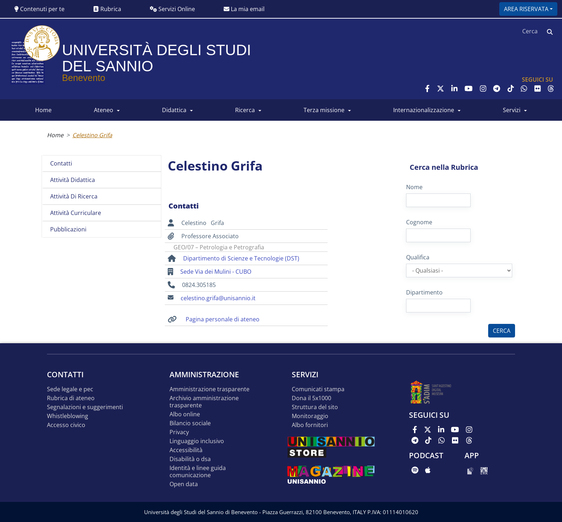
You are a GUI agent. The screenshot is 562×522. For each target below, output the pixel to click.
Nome (414, 187)
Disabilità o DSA (190, 459)
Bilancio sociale (190, 423)
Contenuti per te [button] (39, 9)
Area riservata (526, 9)
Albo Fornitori (310, 425)
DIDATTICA (174, 110)
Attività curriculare (75, 213)
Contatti (61, 163)
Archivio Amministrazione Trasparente (204, 401)
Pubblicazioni (68, 229)
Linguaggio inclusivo (197, 441)
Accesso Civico (66, 425)
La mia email (244, 9)
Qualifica (417, 257)
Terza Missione (324, 110)
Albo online (185, 414)
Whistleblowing (67, 416)
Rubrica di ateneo (71, 398)
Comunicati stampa (318, 389)
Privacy (179, 432)
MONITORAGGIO (310, 416)
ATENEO (103, 110)
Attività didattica (72, 180)
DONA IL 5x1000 (311, 398)
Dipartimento (424, 292)
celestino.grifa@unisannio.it (218, 298)
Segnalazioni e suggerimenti (85, 407)
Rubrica (107, 9)
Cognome (419, 222)
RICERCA (245, 110)
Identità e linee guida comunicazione (198, 471)
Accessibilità (186, 450)
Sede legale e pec (70, 389)
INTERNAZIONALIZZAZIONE (423, 110)
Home (55, 135)
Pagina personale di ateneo (222, 319)
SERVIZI (511, 110)
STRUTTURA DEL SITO (315, 407)
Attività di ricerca (73, 196)
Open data (184, 484)
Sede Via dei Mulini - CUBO (215, 271)
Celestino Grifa (92, 135)
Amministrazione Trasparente (209, 389)
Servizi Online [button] (172, 9)
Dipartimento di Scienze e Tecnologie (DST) (241, 258)
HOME (43, 110)
